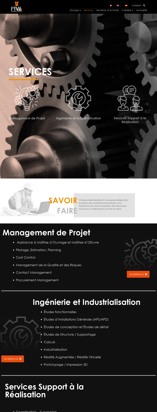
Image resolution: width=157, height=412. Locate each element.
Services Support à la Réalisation (130, 112)
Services (88, 10)
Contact (136, 5)
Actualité (141, 10)
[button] (138, 274)
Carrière (126, 10)
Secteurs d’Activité (107, 10)
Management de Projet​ (27, 117)
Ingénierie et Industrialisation (78, 116)
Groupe (74, 10)
